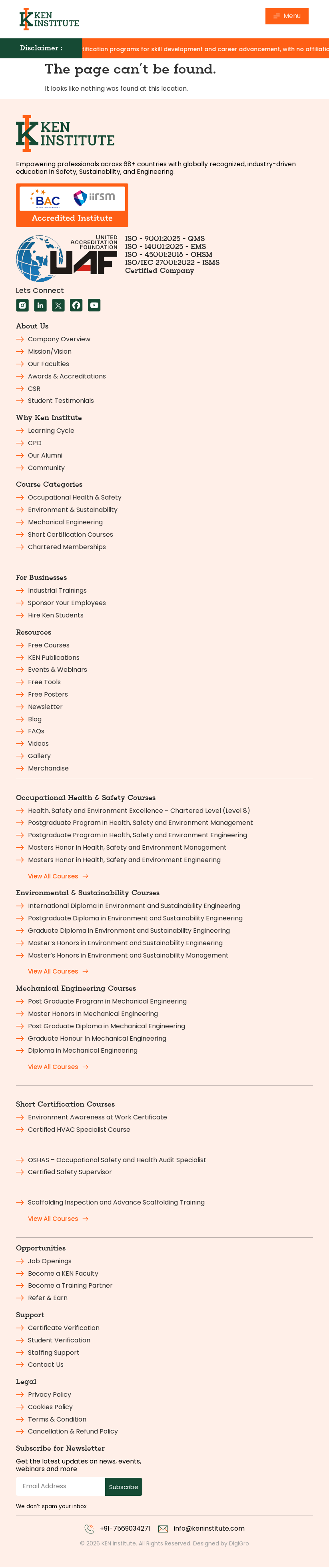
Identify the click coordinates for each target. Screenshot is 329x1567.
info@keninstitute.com (209, 1528)
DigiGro (239, 1543)
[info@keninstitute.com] (163, 1529)
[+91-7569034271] (89, 1529)
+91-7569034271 (125, 1528)
